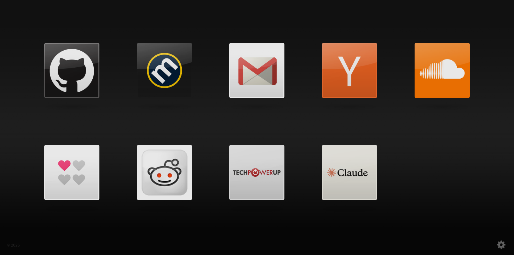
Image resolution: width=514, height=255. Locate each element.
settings (485, 244)
